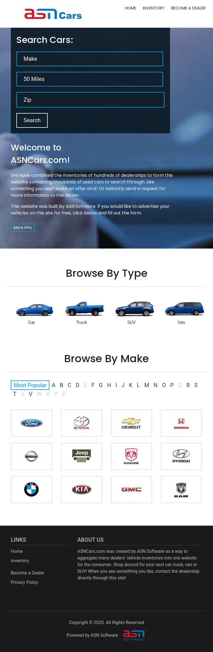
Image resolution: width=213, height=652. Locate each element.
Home (130, 8)
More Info (23, 227)
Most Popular (30, 385)
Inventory (153, 8)
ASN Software (80, 206)
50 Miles (34, 79)
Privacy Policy (24, 582)
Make (30, 58)
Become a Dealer (188, 8)
